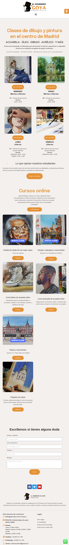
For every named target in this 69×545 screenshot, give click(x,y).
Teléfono (9, 450)
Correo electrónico (12, 443)
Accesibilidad (41, 522)
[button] (66, 11)
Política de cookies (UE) (45, 527)
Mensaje (9, 458)
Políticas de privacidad (44, 525)
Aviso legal (40, 519)
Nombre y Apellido (12, 435)
